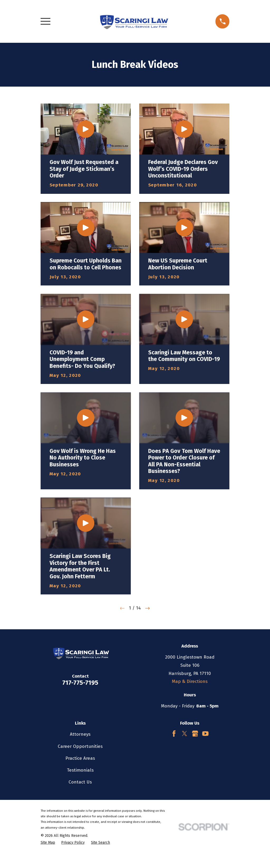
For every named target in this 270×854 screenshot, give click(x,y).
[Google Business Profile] (195, 733)
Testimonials (80, 770)
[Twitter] (184, 733)
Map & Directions (190, 681)
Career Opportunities (80, 746)
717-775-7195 (80, 682)
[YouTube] (205, 733)
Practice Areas (80, 758)
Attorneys (80, 734)
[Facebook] (174, 733)
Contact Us (80, 782)
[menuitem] (48, 842)
